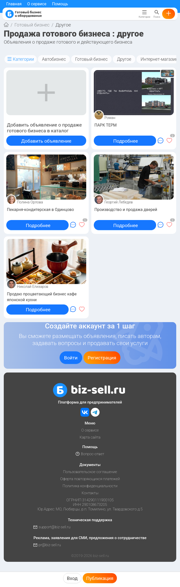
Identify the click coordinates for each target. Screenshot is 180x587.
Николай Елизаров (32, 287)
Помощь (60, 4)
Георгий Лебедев (119, 202)
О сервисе (36, 4)
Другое (124, 59)
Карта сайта (89, 437)
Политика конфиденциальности (90, 486)
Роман (110, 118)
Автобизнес (54, 59)
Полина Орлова (30, 202)
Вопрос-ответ (90, 454)
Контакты (90, 493)
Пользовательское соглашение (90, 472)
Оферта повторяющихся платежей (90, 479)
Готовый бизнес (32, 25)
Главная (14, 4)
